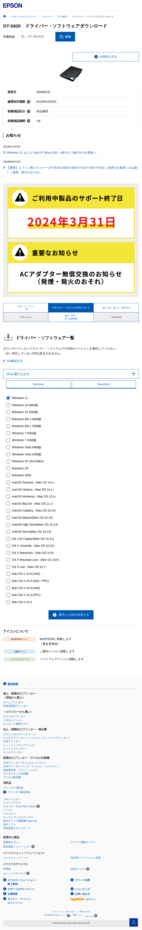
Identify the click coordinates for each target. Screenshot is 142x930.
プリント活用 (82, 880)
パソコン (8, 810)
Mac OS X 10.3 (22, 602)
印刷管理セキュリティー (17, 828)
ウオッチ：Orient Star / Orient (19, 806)
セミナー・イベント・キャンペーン (20, 901)
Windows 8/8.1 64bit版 (26, 419)
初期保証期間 (19, 121)
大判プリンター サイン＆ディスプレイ (24, 763)
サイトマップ (57, 912)
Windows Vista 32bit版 (26, 454)
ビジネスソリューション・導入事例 (23, 882)
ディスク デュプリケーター (18, 817)
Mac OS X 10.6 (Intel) (26, 573)
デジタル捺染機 (12, 777)
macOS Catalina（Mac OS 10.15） (35, 510)
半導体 (7, 869)
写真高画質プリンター (15, 706)
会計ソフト (9, 824)
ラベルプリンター (13, 752)
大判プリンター (12, 741)
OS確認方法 (15, 361)
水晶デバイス (78, 869)
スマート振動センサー (83, 842)
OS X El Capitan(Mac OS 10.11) (33, 538)
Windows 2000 (21, 475)
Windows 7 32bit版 (24, 440)
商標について (78, 915)
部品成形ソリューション (17, 846)
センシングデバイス (14, 873)
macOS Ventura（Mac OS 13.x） (33, 489)
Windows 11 (20, 398)
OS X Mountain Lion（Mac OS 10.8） (36, 559)
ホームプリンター (13, 702)
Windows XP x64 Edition (28, 461)
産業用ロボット (12, 842)
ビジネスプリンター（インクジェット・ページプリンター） (37, 738)
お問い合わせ (82, 893)
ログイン (83, 899)
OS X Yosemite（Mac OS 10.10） (34, 545)
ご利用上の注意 (84, 912)
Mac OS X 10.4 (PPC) (26, 595)
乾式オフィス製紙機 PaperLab (20, 821)
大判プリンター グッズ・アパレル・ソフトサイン (31, 766)
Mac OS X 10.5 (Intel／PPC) (30, 581)
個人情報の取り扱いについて (57, 915)
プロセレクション (13, 720)
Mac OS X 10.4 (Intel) (26, 588)
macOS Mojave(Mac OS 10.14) (32, 517)
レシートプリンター (14, 748)
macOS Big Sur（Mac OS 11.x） (33, 503)
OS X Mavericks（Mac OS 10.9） (34, 552)
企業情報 (13, 893)
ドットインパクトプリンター (19, 745)
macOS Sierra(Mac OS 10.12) (31, 531)
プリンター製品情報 (19, 792)
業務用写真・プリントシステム (20, 770)
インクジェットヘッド (15, 857)
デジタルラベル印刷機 (15, 773)
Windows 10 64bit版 (25, 405)
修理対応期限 (19, 101)
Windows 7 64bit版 (24, 433)
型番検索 (9, 36)
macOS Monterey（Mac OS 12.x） (35, 496)
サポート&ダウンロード (21, 889)
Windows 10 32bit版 (25, 412)
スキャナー (9, 813)
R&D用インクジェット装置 (85, 857)
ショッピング (82, 889)
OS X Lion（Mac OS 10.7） (30, 567)
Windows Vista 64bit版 (26, 447)
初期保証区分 (19, 111)
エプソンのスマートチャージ (19, 734)
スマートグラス (12, 803)
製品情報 (13, 684)
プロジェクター (12, 799)
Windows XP (20, 468)
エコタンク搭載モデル (15, 724)
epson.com (89, 916)
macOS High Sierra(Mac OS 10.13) (35, 524)
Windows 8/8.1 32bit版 (26, 426)
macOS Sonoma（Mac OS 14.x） (34, 482)
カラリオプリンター (14, 716)
